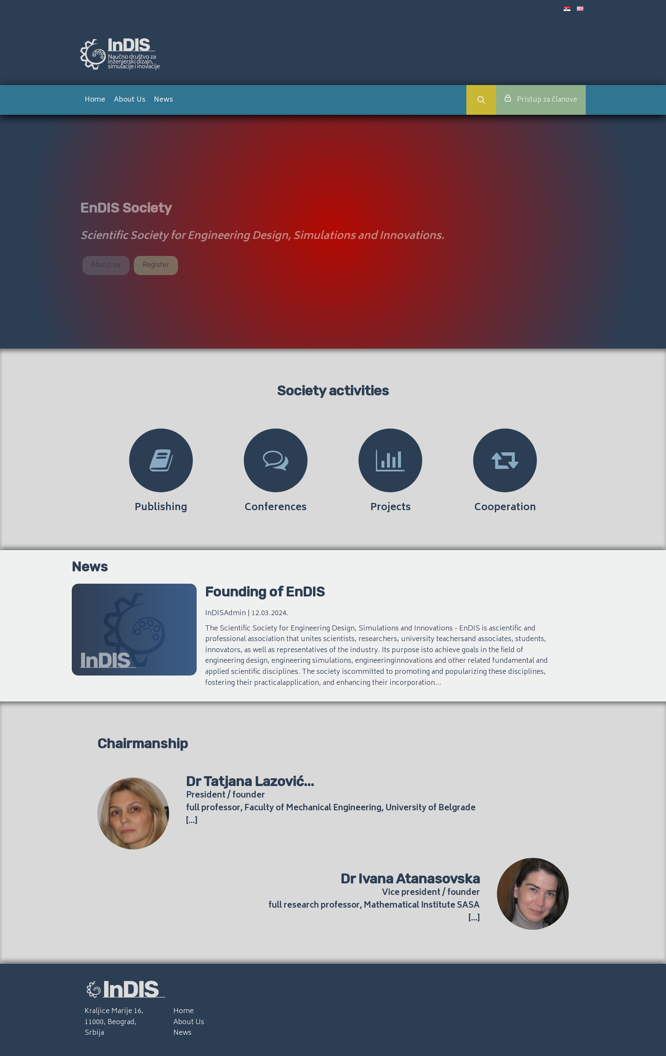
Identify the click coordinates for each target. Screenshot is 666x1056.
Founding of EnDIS (265, 592)
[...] (192, 821)
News (163, 100)
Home (95, 100)
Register (155, 265)
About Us (129, 100)
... (309, 781)
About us (106, 265)
